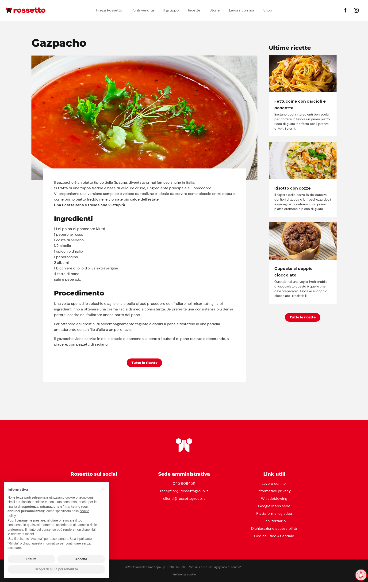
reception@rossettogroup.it (184, 491)
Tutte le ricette (144, 363)
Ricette (194, 10)
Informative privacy (274, 491)
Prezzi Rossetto (109, 10)
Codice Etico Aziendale (274, 536)
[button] (103, 489)
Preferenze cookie (184, 574)
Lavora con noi (241, 10)
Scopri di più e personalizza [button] (56, 569)
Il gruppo (171, 10)
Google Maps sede (274, 506)
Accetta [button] (81, 559)
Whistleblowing (274, 498)
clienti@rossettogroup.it (184, 498)
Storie (215, 10)
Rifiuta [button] (31, 559)
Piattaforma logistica (274, 513)
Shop (267, 10)
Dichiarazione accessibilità (274, 528)
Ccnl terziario (274, 521)
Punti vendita (142, 10)
